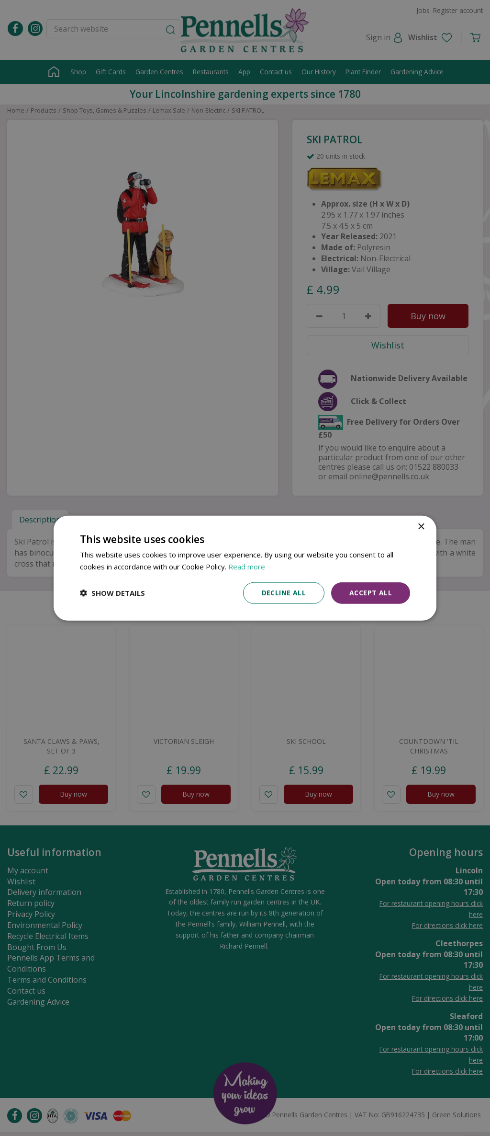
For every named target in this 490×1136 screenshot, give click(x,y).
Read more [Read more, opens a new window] (246, 566)
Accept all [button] (370, 592)
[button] (112, 593)
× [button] (420, 527)
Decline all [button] (284, 592)
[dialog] (245, 568)
